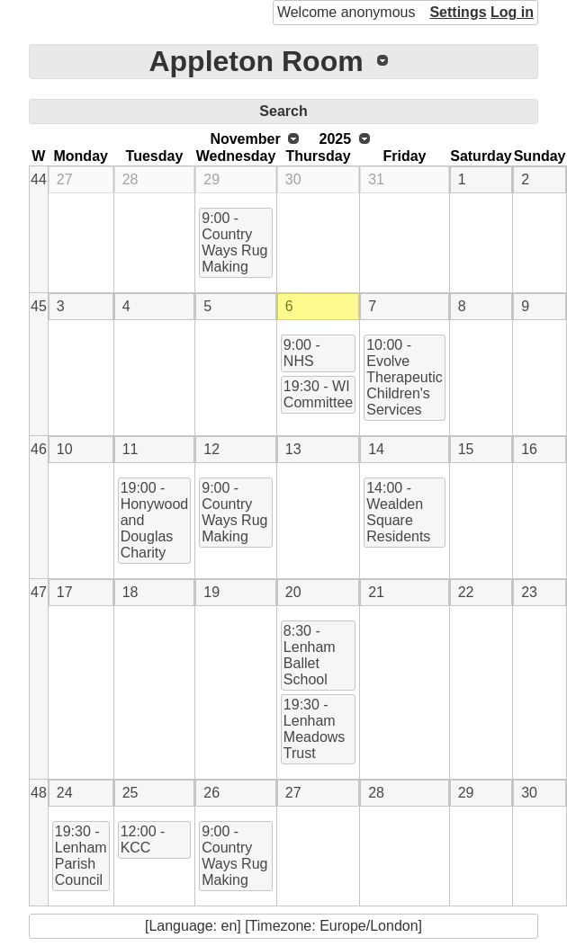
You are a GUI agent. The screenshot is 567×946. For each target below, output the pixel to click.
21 (376, 592)
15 (466, 449)
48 (39, 792)
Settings (457, 12)
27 (65, 179)
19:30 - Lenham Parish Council (81, 856)
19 (211, 592)
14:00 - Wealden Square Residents (398, 512)
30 (293, 179)
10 (65, 449)
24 (65, 792)
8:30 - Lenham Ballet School (310, 655)
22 (466, 592)
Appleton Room (255, 61)
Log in (512, 12)
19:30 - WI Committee (318, 394)
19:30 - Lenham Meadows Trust (314, 729)
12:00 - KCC (143, 839)
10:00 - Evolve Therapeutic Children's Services (404, 377)
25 (130, 792)
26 (211, 792)
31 (376, 179)
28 (130, 179)
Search (283, 111)
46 (39, 449)
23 (529, 592)
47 (39, 592)
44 (39, 179)
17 (65, 592)
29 (211, 179)
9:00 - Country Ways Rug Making (234, 242)
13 (293, 449)
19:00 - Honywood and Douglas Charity (155, 520)
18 (130, 592)
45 (39, 306)
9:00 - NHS (302, 353)
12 (211, 449)
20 (293, 592)
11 (130, 449)
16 (529, 449)
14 (376, 449)
